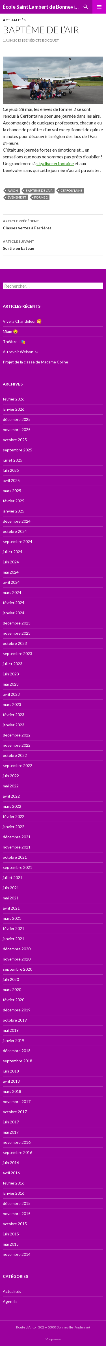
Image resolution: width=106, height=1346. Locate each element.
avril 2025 (11, 480)
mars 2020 (12, 989)
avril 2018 (11, 1081)
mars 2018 (12, 1091)
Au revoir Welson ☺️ (20, 351)
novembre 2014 (17, 1254)
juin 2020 (11, 979)
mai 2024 (11, 572)
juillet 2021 (12, 877)
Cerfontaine (71, 190)
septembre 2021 (17, 867)
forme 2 (40, 197)
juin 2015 (11, 1233)
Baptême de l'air (39, 190)
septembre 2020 (17, 969)
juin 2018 (11, 1071)
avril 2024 (11, 582)
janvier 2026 (13, 409)
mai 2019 (11, 1030)
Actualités (14, 20)
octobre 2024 (15, 531)
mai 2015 (11, 1244)
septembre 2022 (17, 765)
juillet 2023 (12, 663)
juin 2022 (11, 775)
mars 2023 (12, 704)
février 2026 (13, 399)
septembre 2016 (17, 1152)
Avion (13, 190)
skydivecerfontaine (55, 163)
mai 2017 (11, 1132)
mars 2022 (12, 806)
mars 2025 (12, 490)
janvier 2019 (13, 1040)
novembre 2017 (17, 1101)
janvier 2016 (13, 1193)
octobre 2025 (15, 439)
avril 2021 (11, 908)
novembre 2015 (17, 1213)
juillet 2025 (12, 460)
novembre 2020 (17, 959)
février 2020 (13, 999)
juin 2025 (11, 470)
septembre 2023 (17, 653)
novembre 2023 (17, 633)
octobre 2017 (15, 1111)
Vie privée (53, 1339)
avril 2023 (11, 694)
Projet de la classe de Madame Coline (35, 361)
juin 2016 (11, 1162)
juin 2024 (11, 561)
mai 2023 (11, 684)
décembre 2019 (17, 1009)
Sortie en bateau (53, 244)
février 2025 (13, 500)
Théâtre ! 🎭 (14, 341)
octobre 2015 (15, 1223)
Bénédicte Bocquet (41, 40)
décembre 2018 (17, 1050)
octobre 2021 (15, 857)
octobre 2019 (15, 1020)
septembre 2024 (17, 541)
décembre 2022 (17, 735)
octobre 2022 (15, 755)
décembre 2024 (17, 521)
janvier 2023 (13, 724)
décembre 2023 (17, 623)
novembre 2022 (17, 745)
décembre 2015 (17, 1203)
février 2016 (13, 1183)
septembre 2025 (17, 449)
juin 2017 (11, 1121)
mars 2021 (12, 918)
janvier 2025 (13, 511)
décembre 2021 (17, 836)
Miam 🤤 (10, 331)
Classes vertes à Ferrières (53, 224)
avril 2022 (11, 796)
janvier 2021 (13, 938)
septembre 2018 (17, 1060)
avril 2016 (11, 1172)
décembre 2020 (17, 948)
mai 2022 (11, 785)
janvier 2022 (13, 826)
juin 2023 (11, 673)
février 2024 (13, 602)
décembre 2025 (17, 419)
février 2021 (13, 928)
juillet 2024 (12, 551)
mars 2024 (12, 592)
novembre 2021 (17, 847)
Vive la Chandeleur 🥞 (22, 321)
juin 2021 (11, 887)
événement (17, 197)
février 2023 (13, 714)
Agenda (10, 1301)
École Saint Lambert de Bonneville (41, 7)
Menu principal (99, 7)
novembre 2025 (17, 429)
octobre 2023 (15, 643)
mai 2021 (11, 897)
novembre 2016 (17, 1142)
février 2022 (13, 816)
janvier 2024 (13, 612)
